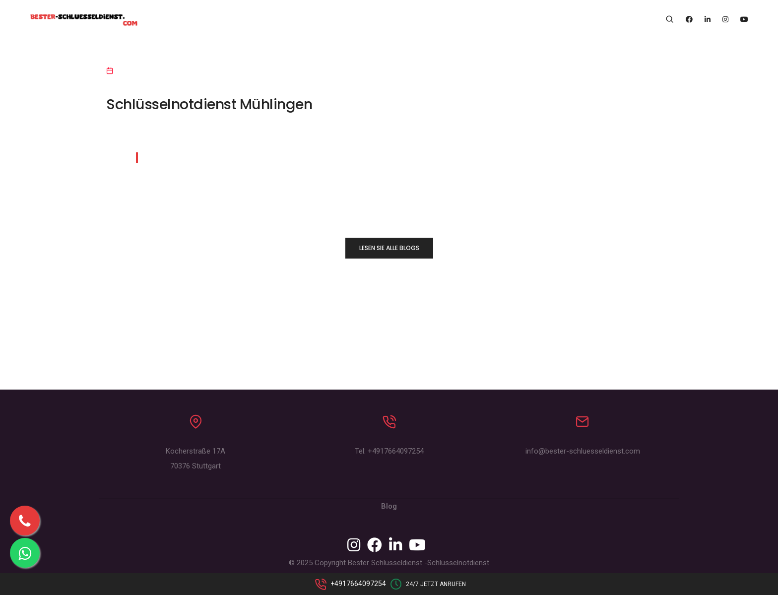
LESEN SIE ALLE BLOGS (389, 248)
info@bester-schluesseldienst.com (582, 451)
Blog (389, 506)
